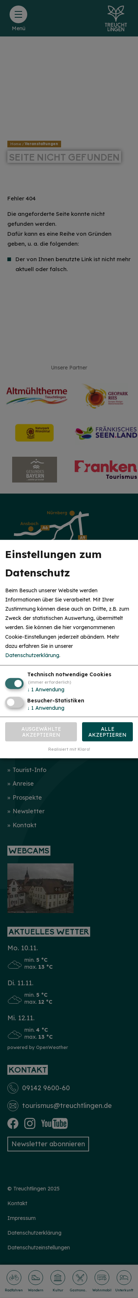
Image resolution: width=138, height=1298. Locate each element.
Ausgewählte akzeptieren (41, 731)
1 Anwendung (45, 689)
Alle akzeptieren (107, 731)
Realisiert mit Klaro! (69, 749)
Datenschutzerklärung (32, 655)
